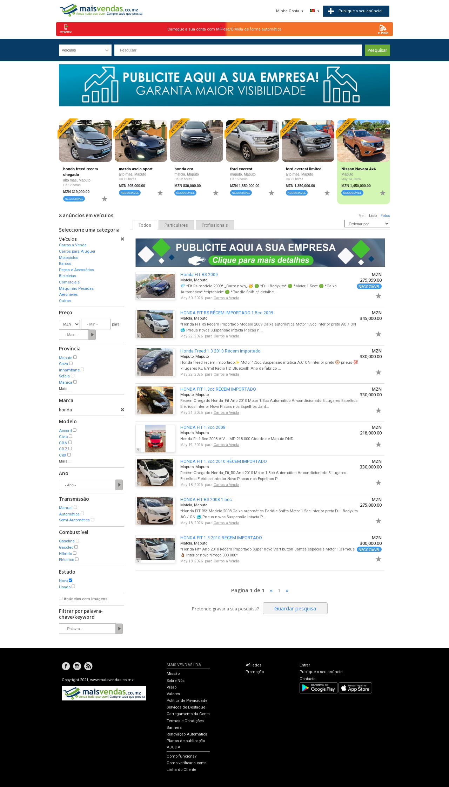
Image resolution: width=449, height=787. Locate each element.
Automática (69, 514)
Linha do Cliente (181, 769)
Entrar (305, 665)
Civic (63, 436)
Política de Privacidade (187, 700)
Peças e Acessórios (76, 270)
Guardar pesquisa (295, 608)
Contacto (307, 679)
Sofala (64, 376)
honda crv (183, 169)
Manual (66, 508)
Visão (171, 687)
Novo (63, 581)
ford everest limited (304, 169)
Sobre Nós (176, 680)
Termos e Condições (185, 721)
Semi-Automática (74, 520)
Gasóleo (66, 547)
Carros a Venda (73, 245)
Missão (173, 673)
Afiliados (253, 665)
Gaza (63, 364)
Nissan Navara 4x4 (358, 169)
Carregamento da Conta (188, 714)
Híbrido (65, 554)
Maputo (65, 358)
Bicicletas (67, 276)
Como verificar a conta (187, 763)
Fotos (385, 215)
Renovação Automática (187, 734)
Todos (145, 225)
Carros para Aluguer (77, 251)
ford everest (241, 169)
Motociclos (68, 257)
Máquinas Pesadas (76, 288)
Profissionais (215, 225)
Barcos (65, 263)
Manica (65, 382)
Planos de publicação (186, 741)
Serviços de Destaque (186, 707)
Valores (173, 694)
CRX (62, 455)
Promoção (255, 672)
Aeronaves (68, 294)
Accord (65, 431)
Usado (65, 587)
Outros (65, 301)
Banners (174, 727)
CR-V (63, 443)
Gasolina (67, 541)
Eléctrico (66, 559)
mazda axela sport (136, 169)
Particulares (176, 225)
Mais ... (65, 389)
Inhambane (69, 370)
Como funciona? (181, 756)
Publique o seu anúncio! (321, 672)
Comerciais (69, 282)
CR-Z (63, 449)
